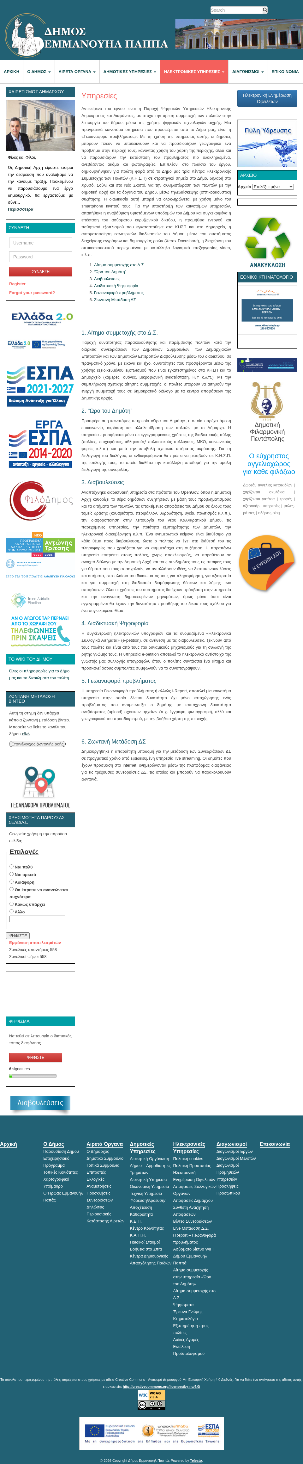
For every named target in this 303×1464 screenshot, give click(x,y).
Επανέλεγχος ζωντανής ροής (37, 744)
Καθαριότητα (141, 1214)
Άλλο (20, 912)
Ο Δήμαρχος (97, 1151)
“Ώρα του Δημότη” (110, 271)
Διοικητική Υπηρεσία (148, 1179)
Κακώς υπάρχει (30, 904)
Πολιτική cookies (188, 1158)
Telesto (196, 1460)
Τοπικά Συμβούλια (102, 1165)
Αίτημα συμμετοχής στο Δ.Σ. (119, 265)
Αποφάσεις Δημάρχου (193, 1200)
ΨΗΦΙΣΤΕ (18, 935)
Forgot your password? (32, 292)
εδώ (26, 734)
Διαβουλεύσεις (107, 278)
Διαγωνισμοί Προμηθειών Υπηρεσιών (228, 1172)
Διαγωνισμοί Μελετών (236, 1158)
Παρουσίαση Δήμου (61, 1151)
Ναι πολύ (24, 867)
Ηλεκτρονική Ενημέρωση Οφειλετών (267, 98)
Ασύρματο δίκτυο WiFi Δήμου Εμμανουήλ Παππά (193, 1256)
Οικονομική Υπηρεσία (149, 1186)
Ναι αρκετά (25, 874)
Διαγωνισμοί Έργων (235, 1151)
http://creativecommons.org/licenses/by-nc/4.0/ (161, 1386)
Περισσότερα (20, 209)
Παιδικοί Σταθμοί (145, 1242)
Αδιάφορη (24, 882)
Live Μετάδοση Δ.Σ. (191, 1228)
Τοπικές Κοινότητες (60, 1172)
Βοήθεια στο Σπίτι (146, 1249)
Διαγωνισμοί (248, 71)
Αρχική (11, 71)
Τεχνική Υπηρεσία (146, 1193)
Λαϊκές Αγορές (186, 1339)
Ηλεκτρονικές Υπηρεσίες (194, 71)
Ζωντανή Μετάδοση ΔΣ (115, 299)
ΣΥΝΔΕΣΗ (41, 271)
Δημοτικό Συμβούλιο (104, 1158)
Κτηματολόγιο (185, 1318)
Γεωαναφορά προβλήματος (119, 292)
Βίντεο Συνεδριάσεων (192, 1221)
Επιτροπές (96, 1172)
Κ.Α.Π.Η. (138, 1235)
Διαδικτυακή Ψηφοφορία (116, 285)
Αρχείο (244, 186)
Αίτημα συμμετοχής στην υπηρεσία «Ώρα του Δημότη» (192, 1277)
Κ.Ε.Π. (136, 1221)
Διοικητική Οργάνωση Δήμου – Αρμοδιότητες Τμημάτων (150, 1165)
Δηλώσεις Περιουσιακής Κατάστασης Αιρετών (105, 1214)
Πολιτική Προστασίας (192, 1165)
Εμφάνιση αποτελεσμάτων (35, 942)
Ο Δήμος (38, 71)
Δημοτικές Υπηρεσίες (130, 71)
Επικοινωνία (285, 71)
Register (17, 283)
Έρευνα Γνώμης (188, 1311)
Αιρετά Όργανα (77, 71)
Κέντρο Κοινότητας (147, 1228)
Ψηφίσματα (183, 1304)
